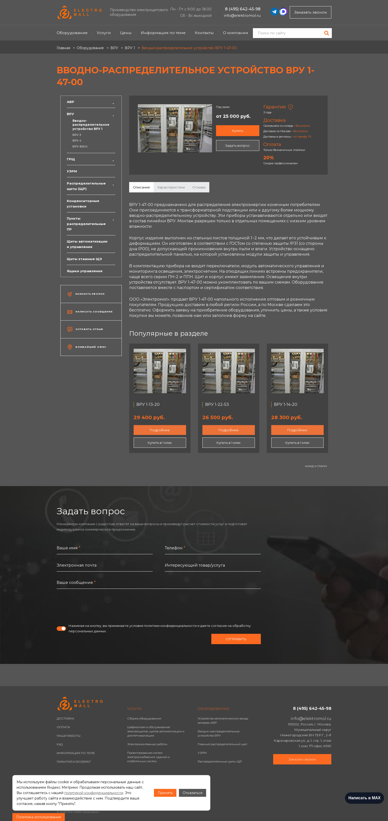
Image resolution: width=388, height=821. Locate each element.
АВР (91, 102)
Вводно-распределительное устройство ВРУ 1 (91, 125)
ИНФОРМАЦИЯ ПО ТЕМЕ (76, 753)
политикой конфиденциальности (93, 793)
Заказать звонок (310, 12)
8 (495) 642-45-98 (243, 9)
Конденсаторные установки (83, 203)
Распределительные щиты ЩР (220, 761)
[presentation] (94, 606)
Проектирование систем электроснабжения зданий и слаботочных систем (148, 757)
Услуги (104, 32)
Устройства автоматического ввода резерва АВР (223, 720)
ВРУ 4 (77, 140)
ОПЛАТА (63, 727)
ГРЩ (91, 159)
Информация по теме (163, 32)
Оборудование (72, 32)
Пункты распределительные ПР (91, 223)
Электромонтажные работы (147, 744)
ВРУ (91, 114)
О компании (235, 32)
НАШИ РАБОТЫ (68, 736)
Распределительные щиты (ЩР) (91, 186)
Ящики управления (84, 271)
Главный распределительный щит (222, 744)
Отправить (236, 639)
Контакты (204, 32)
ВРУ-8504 (80, 146)
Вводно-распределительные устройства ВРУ (219, 733)
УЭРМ (72, 171)
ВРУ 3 (77, 135)
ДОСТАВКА (65, 718)
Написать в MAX (364, 798)
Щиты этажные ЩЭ (84, 259)
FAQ (60, 744)
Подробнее (160, 430)
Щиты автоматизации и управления (87, 244)
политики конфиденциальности (170, 626)
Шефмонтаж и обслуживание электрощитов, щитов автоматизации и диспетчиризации (155, 731)
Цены (126, 32)
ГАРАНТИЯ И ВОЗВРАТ (74, 761)
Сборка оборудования (144, 718)
